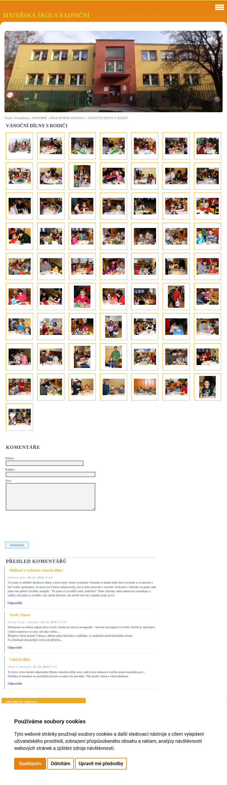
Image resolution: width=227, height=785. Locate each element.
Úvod (8, 118)
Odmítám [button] (60, 763)
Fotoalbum (22, 118)
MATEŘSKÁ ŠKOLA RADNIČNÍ (46, 15)
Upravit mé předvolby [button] (101, 763)
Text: (8, 480)
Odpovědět (15, 603)
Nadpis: (10, 469)
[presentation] (51, 524)
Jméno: (9, 458)
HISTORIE (39, 118)
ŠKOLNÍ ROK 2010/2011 (67, 118)
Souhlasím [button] (30, 763)
